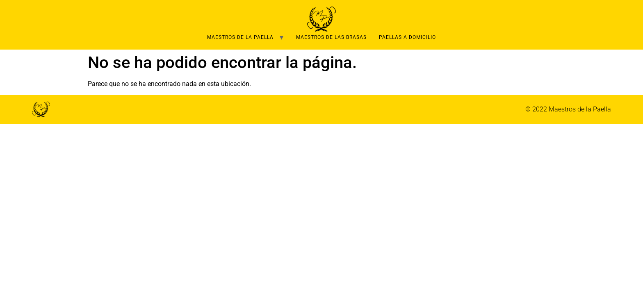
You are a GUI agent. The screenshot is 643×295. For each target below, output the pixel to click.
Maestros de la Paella (240, 37)
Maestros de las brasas (331, 37)
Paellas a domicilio (407, 37)
